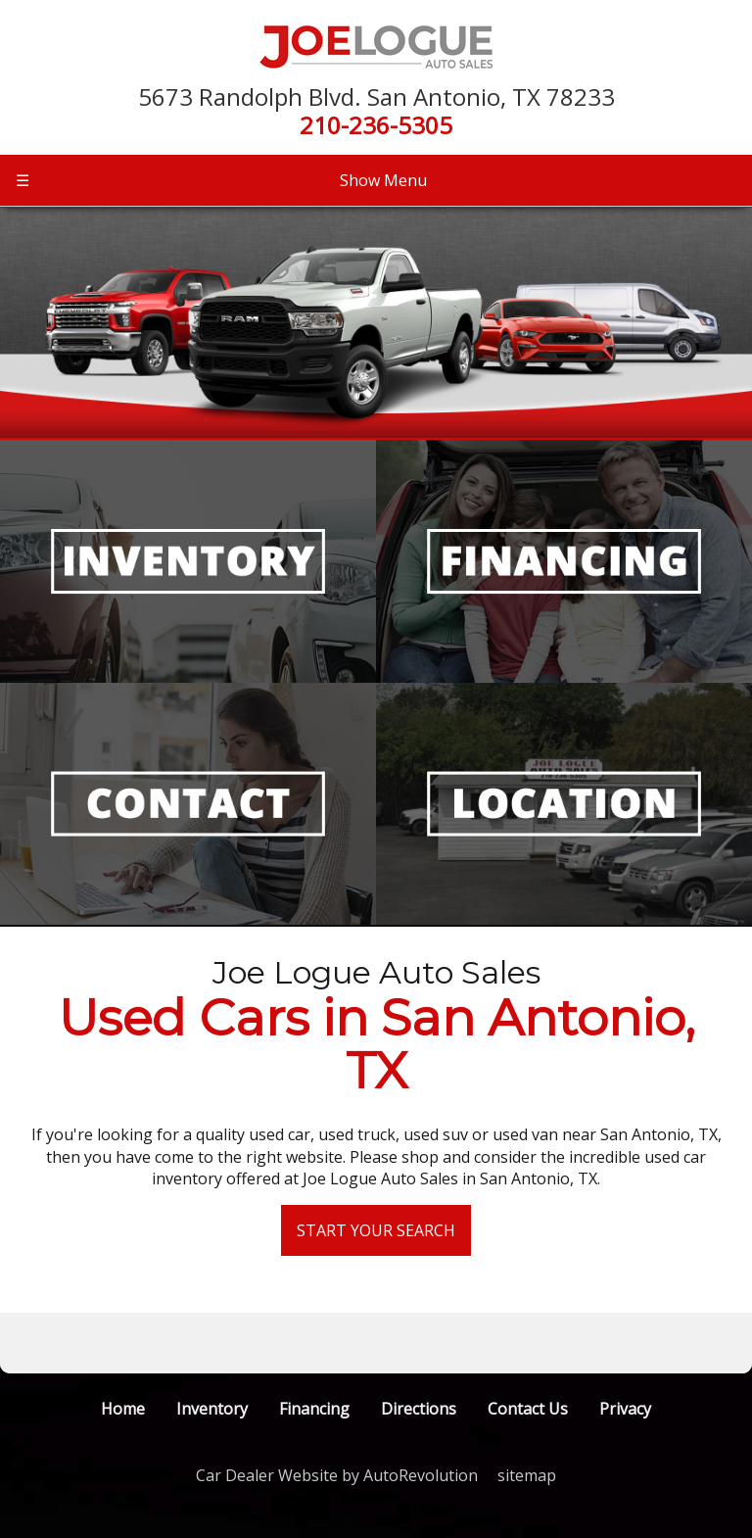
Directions (418, 1408)
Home (123, 1408)
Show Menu (221, 180)
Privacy (625, 1408)
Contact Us (528, 1408)
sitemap (526, 1475)
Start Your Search (376, 1230)
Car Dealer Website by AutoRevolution (337, 1475)
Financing (314, 1408)
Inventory (212, 1408)
